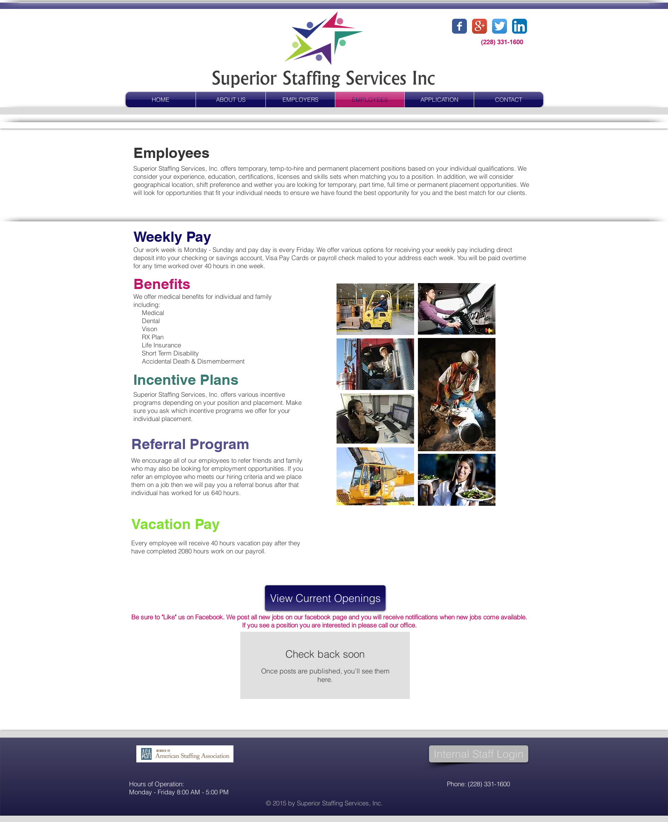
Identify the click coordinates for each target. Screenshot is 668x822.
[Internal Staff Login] (478, 753)
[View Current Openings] (325, 598)
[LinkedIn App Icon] (519, 26)
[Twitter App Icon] (499, 26)
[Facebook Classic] (459, 26)
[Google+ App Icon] (479, 26)
